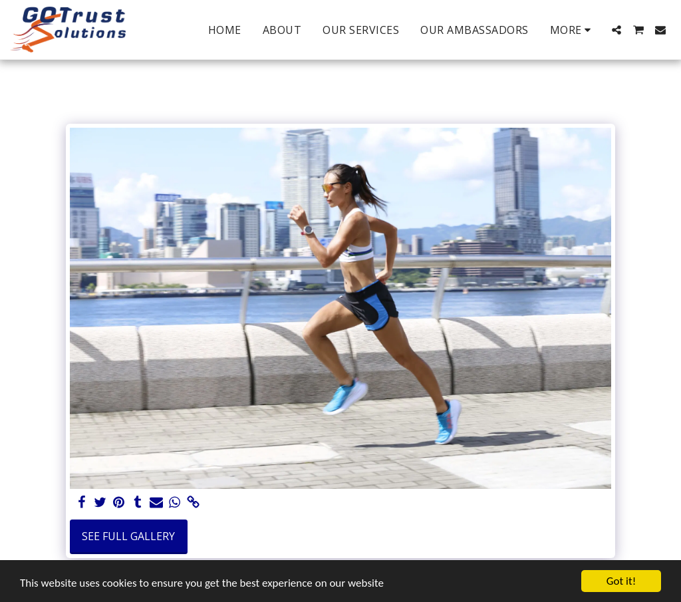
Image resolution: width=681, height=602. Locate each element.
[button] (616, 30)
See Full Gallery (128, 536)
